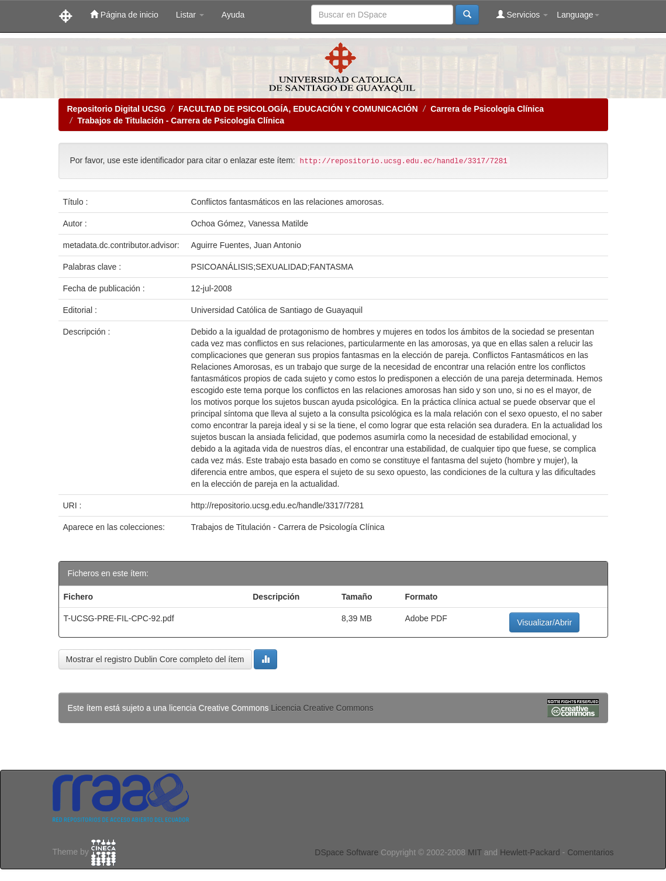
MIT (475, 852)
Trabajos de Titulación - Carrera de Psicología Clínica (180, 120)
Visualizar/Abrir (544, 622)
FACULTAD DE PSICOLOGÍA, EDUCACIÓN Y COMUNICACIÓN (298, 108)
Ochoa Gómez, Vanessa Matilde (250, 223)
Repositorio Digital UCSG (116, 108)
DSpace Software (346, 852)
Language (578, 14)
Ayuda (233, 14)
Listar (190, 14)
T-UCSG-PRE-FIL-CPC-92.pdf (119, 618)
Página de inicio (124, 14)
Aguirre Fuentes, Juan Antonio (246, 245)
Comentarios (590, 852)
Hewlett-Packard (530, 852)
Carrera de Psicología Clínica (487, 108)
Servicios (522, 14)
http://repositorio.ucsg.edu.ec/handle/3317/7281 (277, 505)
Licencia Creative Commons (322, 708)
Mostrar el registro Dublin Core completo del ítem (155, 659)
